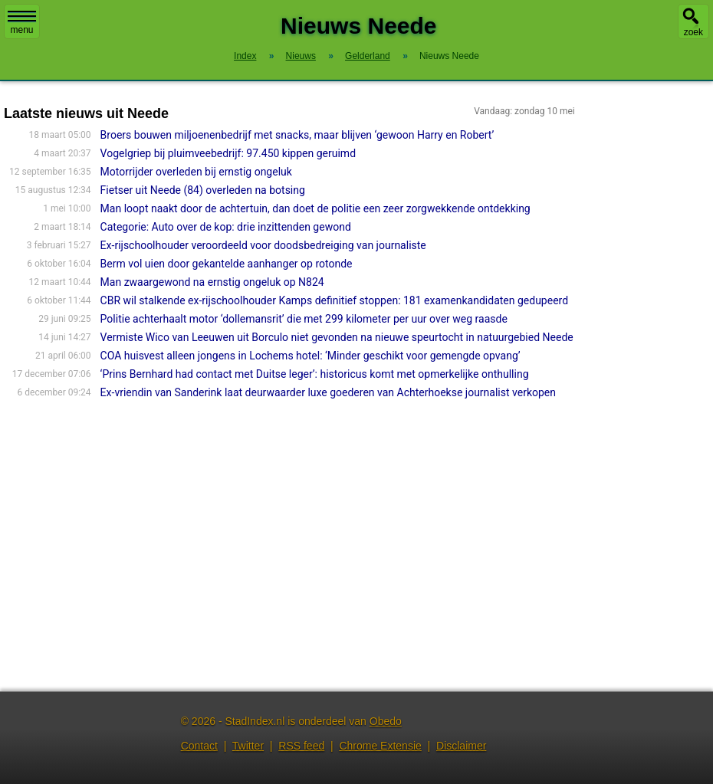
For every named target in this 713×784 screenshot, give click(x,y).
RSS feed (301, 746)
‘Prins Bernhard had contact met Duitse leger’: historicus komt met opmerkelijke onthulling (314, 374)
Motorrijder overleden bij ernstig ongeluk (196, 172)
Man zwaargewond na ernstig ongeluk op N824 (212, 282)
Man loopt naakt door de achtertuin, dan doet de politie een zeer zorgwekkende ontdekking (315, 208)
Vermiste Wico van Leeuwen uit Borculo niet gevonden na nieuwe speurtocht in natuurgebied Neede (336, 337)
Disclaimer (461, 746)
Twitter (248, 746)
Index (245, 56)
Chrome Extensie (380, 746)
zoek (693, 32)
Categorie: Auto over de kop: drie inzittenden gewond (225, 227)
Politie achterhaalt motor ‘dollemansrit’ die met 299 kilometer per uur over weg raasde (304, 319)
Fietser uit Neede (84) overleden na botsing (202, 190)
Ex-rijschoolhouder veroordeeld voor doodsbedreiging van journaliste (263, 245)
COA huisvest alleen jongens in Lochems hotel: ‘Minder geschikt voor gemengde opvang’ (310, 355)
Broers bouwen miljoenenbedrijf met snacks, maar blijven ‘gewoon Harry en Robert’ (297, 135)
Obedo (386, 721)
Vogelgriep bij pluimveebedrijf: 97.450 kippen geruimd (228, 153)
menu (22, 23)
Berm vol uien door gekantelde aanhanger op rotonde (226, 264)
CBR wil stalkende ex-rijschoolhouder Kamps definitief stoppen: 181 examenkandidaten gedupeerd (334, 300)
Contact (199, 746)
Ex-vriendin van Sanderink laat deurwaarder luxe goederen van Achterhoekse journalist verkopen (328, 392)
